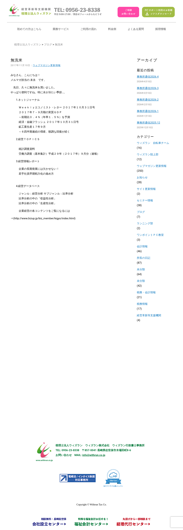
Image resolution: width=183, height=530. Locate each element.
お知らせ (142, 177)
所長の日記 (143, 258)
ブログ (48, 44)
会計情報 (142, 246)
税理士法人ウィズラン (27, 44)
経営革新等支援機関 (149, 315)
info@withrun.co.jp (93, 455)
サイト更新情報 (146, 189)
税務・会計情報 (146, 292)
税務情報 (142, 303)
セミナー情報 (145, 200)
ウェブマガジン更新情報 (47, 65)
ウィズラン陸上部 (147, 154)
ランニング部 (145, 223)
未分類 (141, 269)
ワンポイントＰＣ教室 (150, 235)
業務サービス (61, 29)
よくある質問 (136, 29)
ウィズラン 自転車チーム (153, 143)
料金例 (112, 29)
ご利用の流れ (88, 29)
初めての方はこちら (29, 29)
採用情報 (160, 29)
